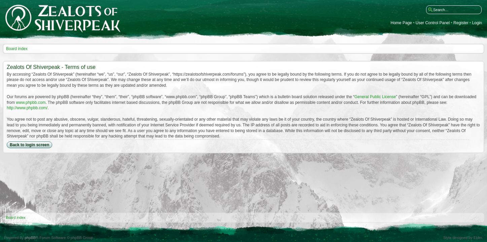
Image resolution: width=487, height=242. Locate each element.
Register (460, 23)
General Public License (375, 96)
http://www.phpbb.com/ (27, 108)
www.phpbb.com (30, 102)
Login (477, 23)
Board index (17, 48)
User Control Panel (433, 23)
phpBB (30, 238)
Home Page (401, 23)
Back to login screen (29, 145)
